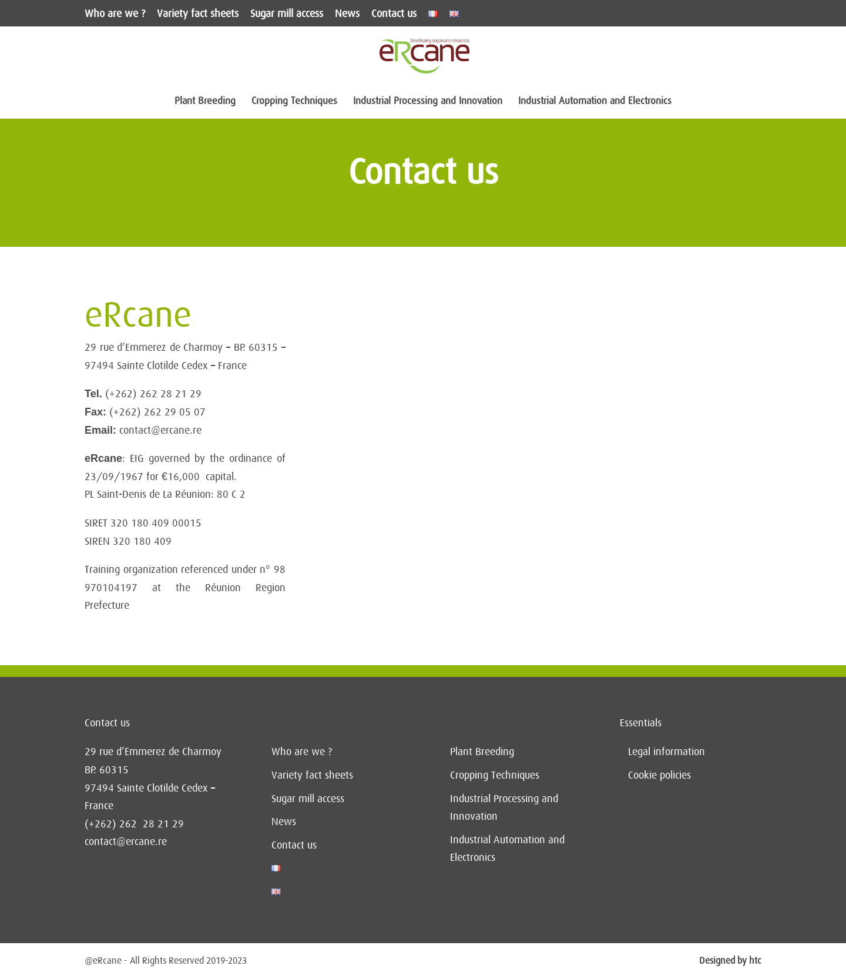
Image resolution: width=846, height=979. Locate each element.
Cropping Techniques (294, 101)
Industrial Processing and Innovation (427, 101)
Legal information (666, 751)
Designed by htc (730, 960)
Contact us (394, 13)
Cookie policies (659, 775)
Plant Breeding (205, 101)
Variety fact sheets (198, 13)
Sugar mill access (286, 13)
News (347, 13)
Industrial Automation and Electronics (595, 101)
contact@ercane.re (126, 841)
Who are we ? (115, 13)
